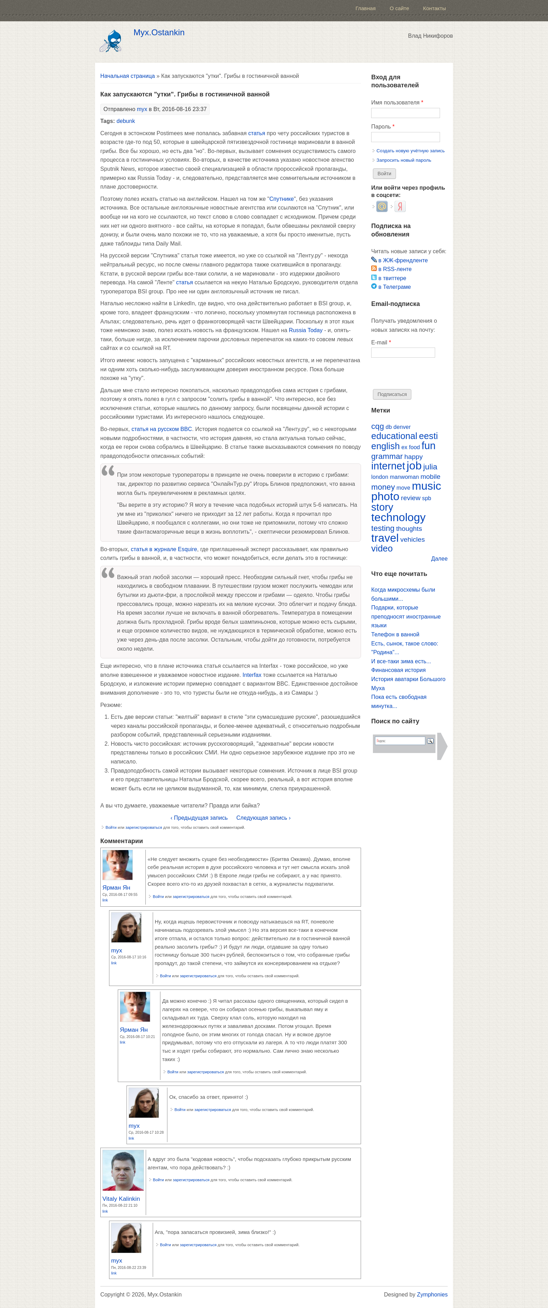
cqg (377, 426)
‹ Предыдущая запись (199, 818)
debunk (125, 121)
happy (413, 456)
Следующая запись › (263, 818)
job (414, 465)
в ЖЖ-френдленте (399, 260)
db (388, 427)
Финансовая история (398, 670)
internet (388, 466)
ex (405, 447)
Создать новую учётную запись (410, 150)
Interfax (252, 675)
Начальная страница (127, 76)
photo (385, 496)
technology (398, 517)
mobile (430, 476)
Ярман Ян (116, 887)
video (382, 548)
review (410, 498)
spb (426, 498)
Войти (111, 827)
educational (394, 436)
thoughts (409, 528)
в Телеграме (391, 287)
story (382, 507)
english (385, 446)
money (383, 487)
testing (383, 528)
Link (105, 900)
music (426, 486)
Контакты (434, 8)
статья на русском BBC (161, 429)
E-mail (381, 342)
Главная (365, 8)
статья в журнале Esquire (164, 549)
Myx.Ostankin (159, 32)
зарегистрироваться (143, 827)
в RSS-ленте (391, 269)
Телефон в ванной (395, 634)
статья (256, 133)
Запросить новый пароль (403, 160)
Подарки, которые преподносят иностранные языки (406, 616)
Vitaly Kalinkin (121, 1198)
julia (430, 466)
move (403, 488)
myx (142, 109)
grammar (387, 456)
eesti (428, 436)
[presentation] (424, 375)
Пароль (383, 127)
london (379, 477)
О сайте (399, 8)
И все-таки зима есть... (401, 661)
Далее (439, 559)
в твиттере (388, 278)
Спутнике (281, 199)
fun (428, 445)
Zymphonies (432, 1295)
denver (402, 427)
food (414, 447)
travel (385, 538)
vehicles (413, 539)
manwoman (404, 477)
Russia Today (306, 330)
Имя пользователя (397, 102)
